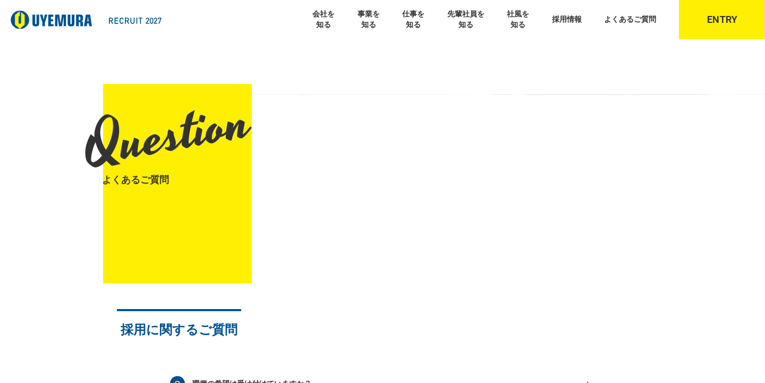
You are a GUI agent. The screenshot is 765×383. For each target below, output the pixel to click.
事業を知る (369, 19)
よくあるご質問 (630, 19)
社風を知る (518, 19)
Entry (722, 19)
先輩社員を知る (465, 19)
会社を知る (323, 19)
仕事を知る (413, 19)
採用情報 (567, 19)
